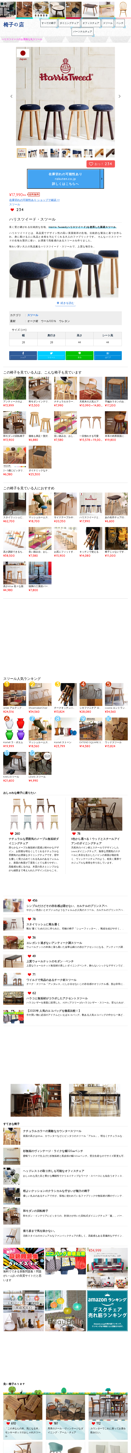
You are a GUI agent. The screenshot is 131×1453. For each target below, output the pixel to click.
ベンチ (64, 37)
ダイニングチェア (68, 24)
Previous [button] (11, 103)
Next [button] (119, 103)
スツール (119, 24)
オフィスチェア (96, 24)
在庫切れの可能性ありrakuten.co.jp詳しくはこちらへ (65, 186)
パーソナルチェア (87, 37)
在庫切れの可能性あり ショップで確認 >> (34, 207)
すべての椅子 (42, 24)
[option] (65, 103)
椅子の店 (13, 24)
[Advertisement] (65, 646)
